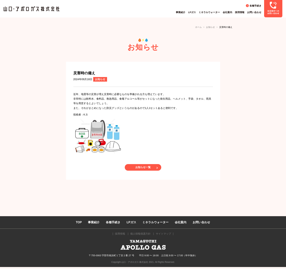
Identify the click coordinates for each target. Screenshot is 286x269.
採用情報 (239, 12)
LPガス (192, 12)
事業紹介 (180, 12)
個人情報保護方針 (140, 235)
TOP (79, 224)
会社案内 (227, 12)
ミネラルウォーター (209, 12)
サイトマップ (163, 235)
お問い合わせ (254, 12)
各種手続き (255, 5)
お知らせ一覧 (143, 168)
